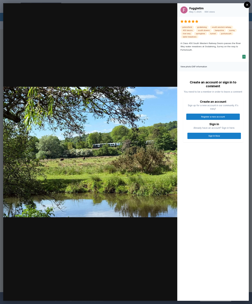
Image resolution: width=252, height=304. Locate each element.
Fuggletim (196, 8)
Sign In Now (214, 135)
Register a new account (213, 116)
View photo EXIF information (193, 66)
